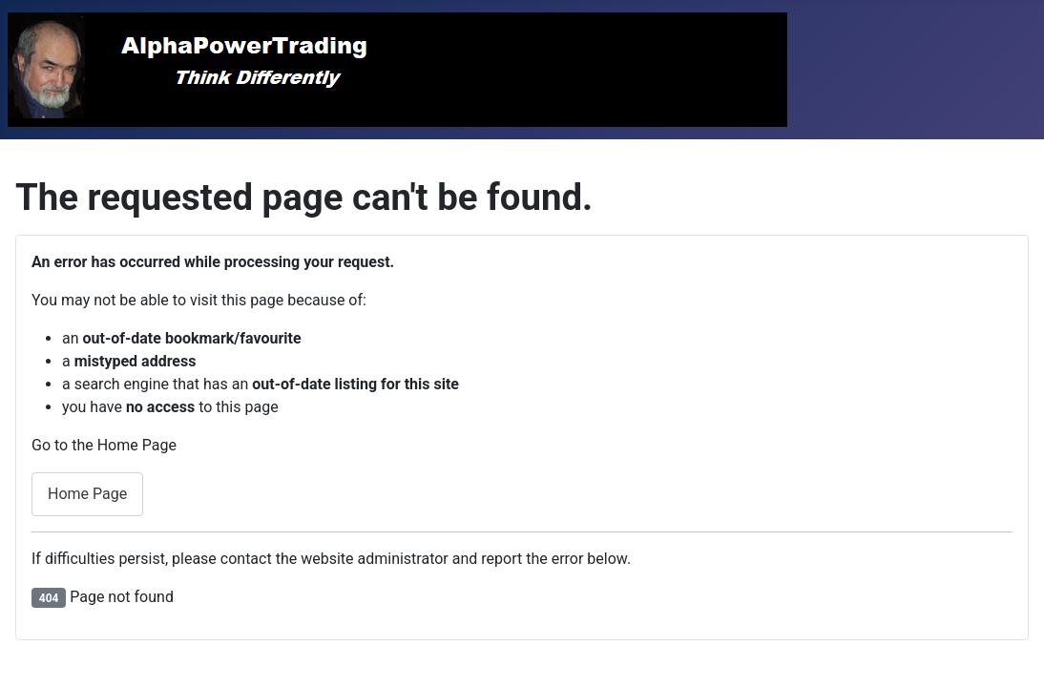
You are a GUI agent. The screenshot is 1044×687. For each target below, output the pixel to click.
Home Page (87, 494)
